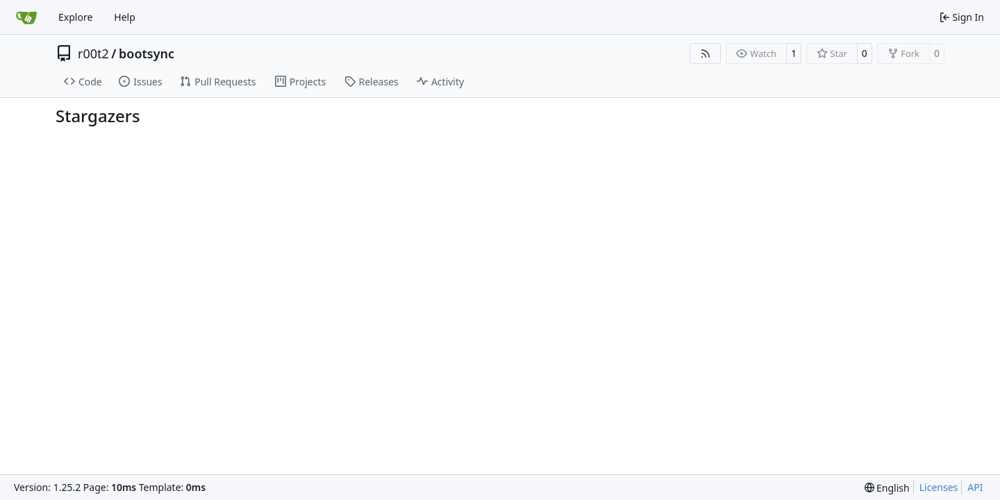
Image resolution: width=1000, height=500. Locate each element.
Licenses (938, 487)
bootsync (146, 53)
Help (124, 17)
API (975, 487)
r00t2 (93, 53)
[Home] (26, 17)
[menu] (887, 487)
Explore (75, 17)
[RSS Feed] (706, 53)
